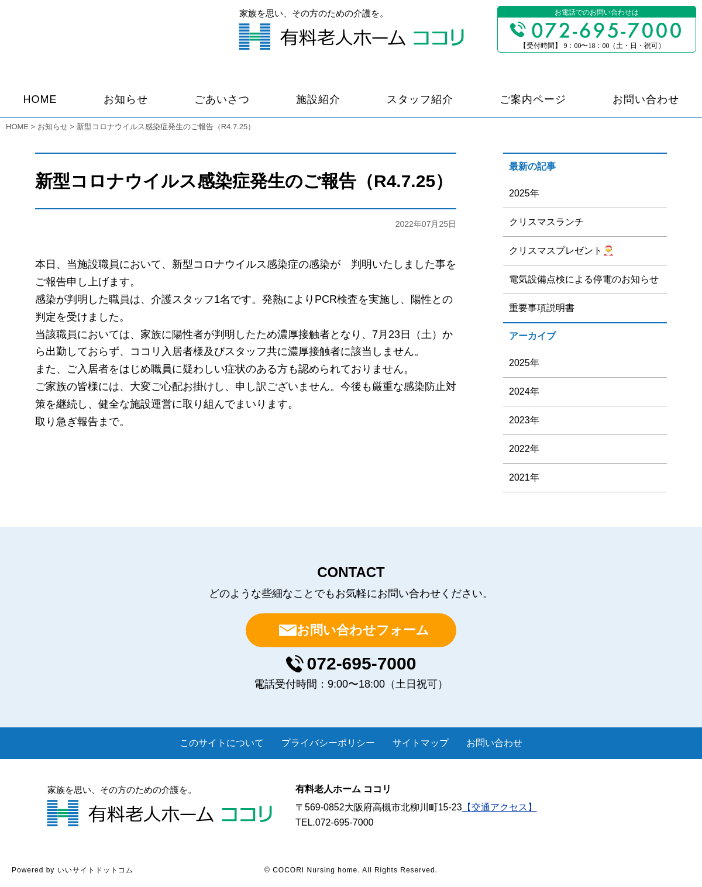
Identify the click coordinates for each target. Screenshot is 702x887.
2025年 (524, 193)
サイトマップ (421, 743)
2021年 (524, 477)
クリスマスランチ (546, 222)
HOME (40, 99)
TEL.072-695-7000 (334, 822)
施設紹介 (318, 99)
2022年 (524, 449)
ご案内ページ (533, 99)
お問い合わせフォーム (363, 630)
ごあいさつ (222, 99)
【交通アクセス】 (499, 807)
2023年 (524, 420)
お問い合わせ (645, 99)
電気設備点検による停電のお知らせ (584, 279)
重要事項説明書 (541, 308)
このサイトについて (222, 743)
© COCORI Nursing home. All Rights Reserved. (351, 870)
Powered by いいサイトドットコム (72, 870)
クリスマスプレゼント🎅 (561, 251)
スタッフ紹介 (420, 99)
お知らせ (126, 99)
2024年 (524, 391)
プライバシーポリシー (328, 743)
